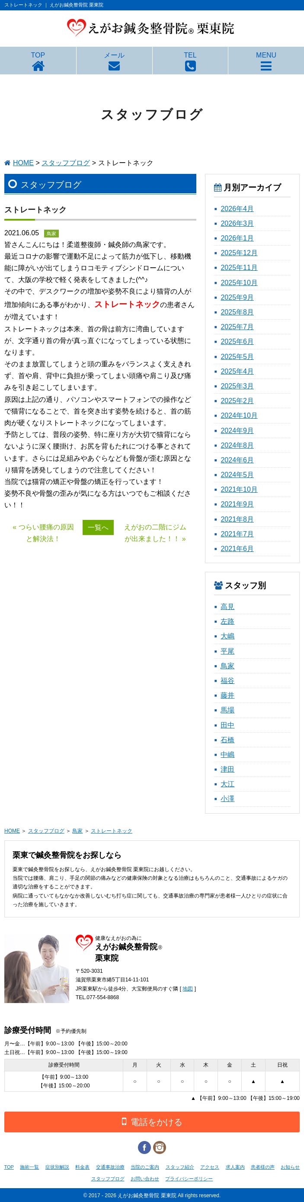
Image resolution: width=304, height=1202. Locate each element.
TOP (38, 55)
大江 (227, 784)
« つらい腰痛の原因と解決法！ (43, 532)
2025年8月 (237, 312)
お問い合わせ (145, 1178)
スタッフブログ (66, 163)
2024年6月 (237, 460)
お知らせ (290, 1167)
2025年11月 (239, 267)
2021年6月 (237, 548)
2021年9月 (237, 504)
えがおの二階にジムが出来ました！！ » (155, 532)
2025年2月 (237, 400)
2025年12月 (239, 252)
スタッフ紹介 (180, 1167)
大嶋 (227, 636)
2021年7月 (237, 534)
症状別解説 (57, 1167)
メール (114, 55)
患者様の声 (263, 1167)
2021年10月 (239, 489)
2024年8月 (237, 445)
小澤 (227, 798)
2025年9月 (237, 297)
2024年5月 (237, 474)
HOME (23, 163)
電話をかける (152, 1121)
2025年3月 (237, 386)
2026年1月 (237, 238)
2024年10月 (239, 415)
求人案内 (235, 1167)
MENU (266, 55)
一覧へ (98, 527)
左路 (227, 621)
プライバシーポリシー (189, 1178)
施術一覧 (29, 1167)
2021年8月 (237, 519)
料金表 (82, 1167)
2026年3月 (237, 223)
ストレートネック (111, 831)
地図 (187, 989)
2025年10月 (239, 282)
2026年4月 (237, 208)
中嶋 (227, 754)
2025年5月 (237, 356)
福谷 (227, 680)
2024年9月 (237, 430)
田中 (227, 725)
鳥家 (227, 666)
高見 (227, 606)
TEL (190, 55)
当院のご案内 (145, 1167)
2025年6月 (237, 341)
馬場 (227, 710)
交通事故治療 (110, 1167)
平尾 (227, 651)
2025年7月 (237, 326)
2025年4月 (237, 371)
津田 (227, 769)
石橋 (227, 740)
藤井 (227, 695)
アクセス (209, 1167)
